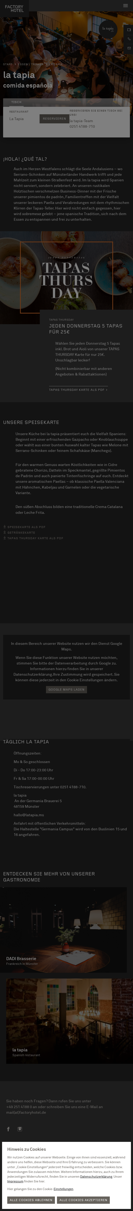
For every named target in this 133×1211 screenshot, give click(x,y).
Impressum (15, 1181)
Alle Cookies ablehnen (31, 1200)
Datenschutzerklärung (96, 1176)
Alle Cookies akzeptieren (83, 1200)
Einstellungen (63, 1189)
